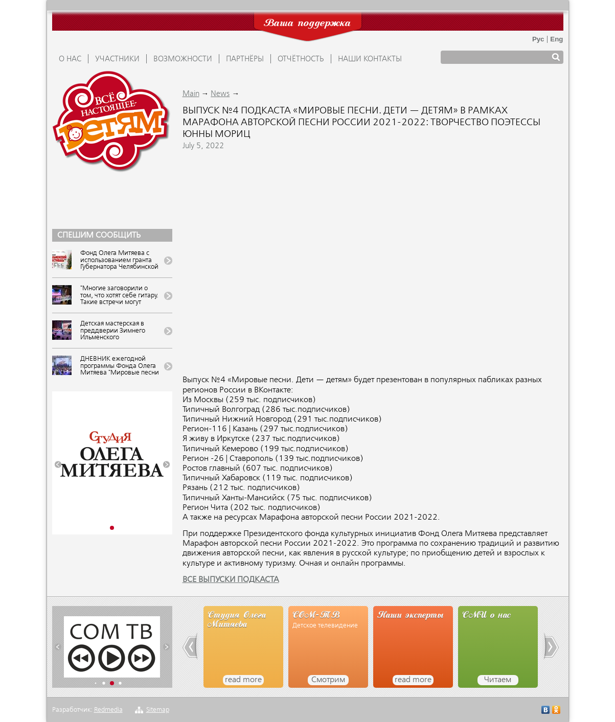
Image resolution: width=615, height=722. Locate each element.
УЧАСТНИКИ (117, 59)
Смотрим (328, 680)
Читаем (497, 680)
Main (191, 94)
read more (243, 680)
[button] (58, 464)
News (220, 94)
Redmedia (108, 710)
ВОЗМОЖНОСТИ (182, 59)
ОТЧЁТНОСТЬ (301, 59)
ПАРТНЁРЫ (245, 59)
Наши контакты (370, 59)
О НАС (70, 59)
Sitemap (157, 710)
